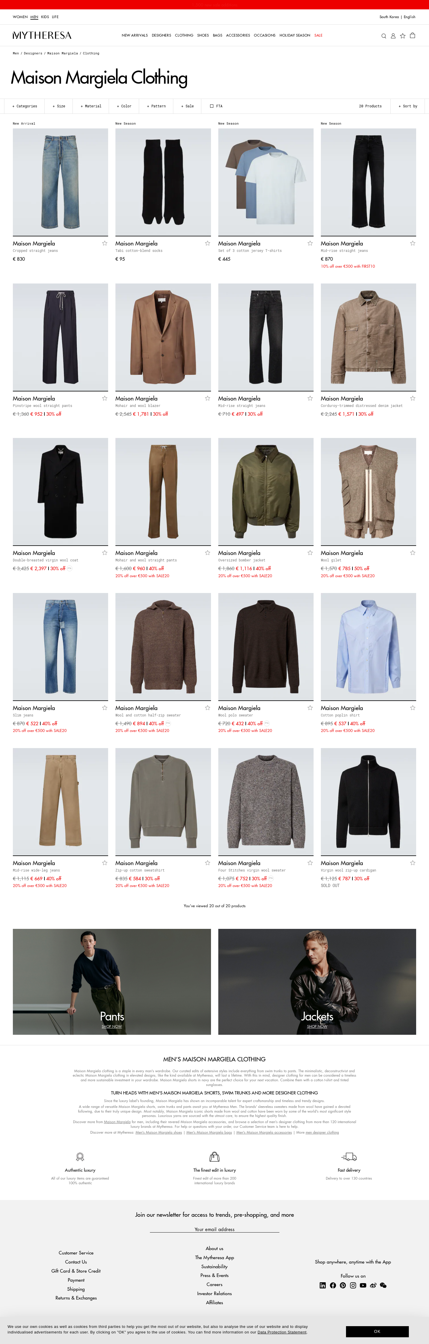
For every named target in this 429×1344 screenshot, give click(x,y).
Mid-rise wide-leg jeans (36, 870)
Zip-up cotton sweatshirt (140, 870)
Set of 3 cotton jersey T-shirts (250, 250)
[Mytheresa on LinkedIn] (322, 1285)
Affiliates (214, 1302)
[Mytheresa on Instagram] (353, 1285)
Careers (214, 1284)
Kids (45, 17)
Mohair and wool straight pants (146, 560)
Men (34, 17)
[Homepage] (42, 35)
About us (214, 1248)
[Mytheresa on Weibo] (373, 1285)
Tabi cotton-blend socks (138, 250)
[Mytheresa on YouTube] (362, 1285)
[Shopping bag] (412, 35)
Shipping (76, 1288)
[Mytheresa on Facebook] (332, 1285)
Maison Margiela (62, 53)
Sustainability (214, 1266)
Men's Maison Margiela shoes (159, 1132)
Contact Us (76, 1261)
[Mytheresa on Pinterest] (342, 1285)
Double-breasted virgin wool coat (45, 560)
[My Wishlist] (402, 35)
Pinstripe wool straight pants (42, 405)
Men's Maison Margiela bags (209, 1132)
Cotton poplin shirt (340, 715)
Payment (76, 1279)
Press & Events (214, 1275)
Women (20, 17)
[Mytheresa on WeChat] (383, 1285)
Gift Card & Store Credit (76, 1270)
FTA (216, 106)
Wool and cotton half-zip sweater (148, 715)
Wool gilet (331, 560)
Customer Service (76, 1252)
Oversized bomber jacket (241, 560)
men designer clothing (322, 1132)
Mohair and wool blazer (137, 405)
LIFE (55, 17)
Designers (33, 53)
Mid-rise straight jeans (344, 250)
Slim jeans (23, 715)
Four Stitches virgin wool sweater (252, 870)
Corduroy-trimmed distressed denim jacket (362, 405)
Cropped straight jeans (35, 250)
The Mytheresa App (214, 1257)
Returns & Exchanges (76, 1297)
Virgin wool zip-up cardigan (348, 870)
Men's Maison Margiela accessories (264, 1132)
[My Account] (393, 35)
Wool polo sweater (235, 715)
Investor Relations (214, 1293)
